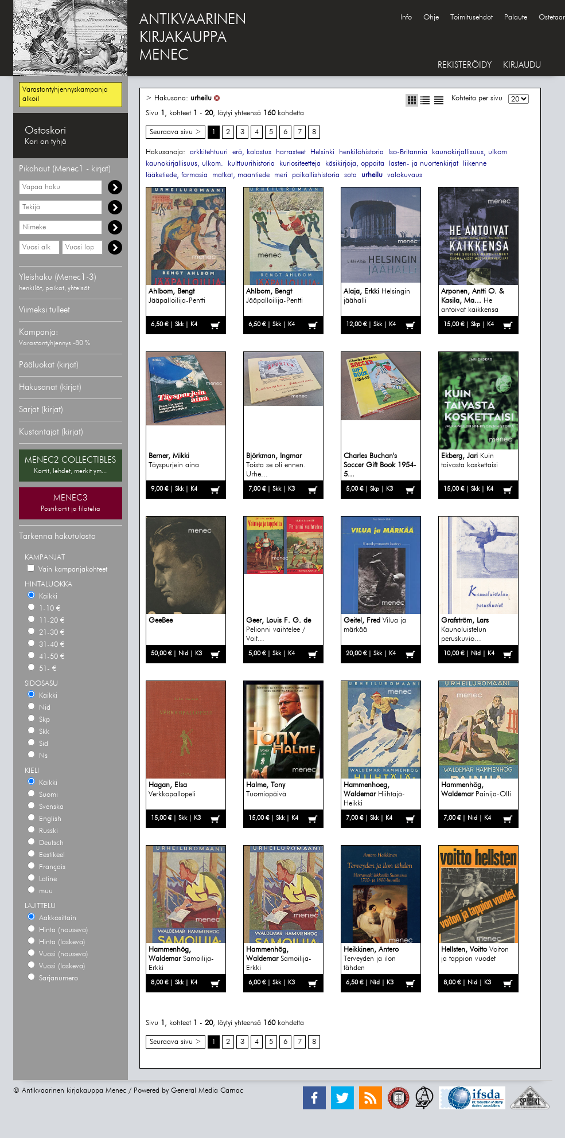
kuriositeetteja (300, 163)
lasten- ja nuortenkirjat (423, 163)
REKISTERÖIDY (465, 65)
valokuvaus (404, 175)
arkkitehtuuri (209, 152)
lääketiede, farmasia (177, 175)
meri (280, 175)
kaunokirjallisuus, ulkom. (184, 163)
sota (350, 175)
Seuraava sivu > (175, 132)
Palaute (515, 17)
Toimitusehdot (471, 17)
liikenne (474, 163)
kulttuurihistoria (251, 163)
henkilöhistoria (361, 152)
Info (406, 17)
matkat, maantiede (241, 175)
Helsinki (322, 152)
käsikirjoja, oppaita (354, 163)
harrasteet (291, 152)
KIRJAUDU (522, 65)
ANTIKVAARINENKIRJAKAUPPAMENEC (192, 38)
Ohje (431, 17)
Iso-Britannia (407, 152)
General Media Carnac (207, 1090)
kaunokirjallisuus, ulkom (469, 152)
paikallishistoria (316, 175)
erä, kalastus (251, 152)
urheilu (201, 98)
